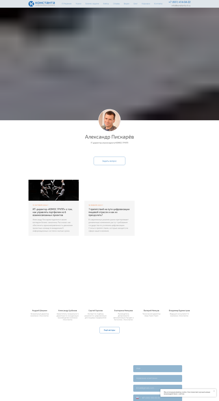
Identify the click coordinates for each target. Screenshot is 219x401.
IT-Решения (67, 4)
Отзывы (116, 4)
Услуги (78, 4)
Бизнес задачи (92, 4)
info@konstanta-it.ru (181, 6)
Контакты (158, 4)
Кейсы (106, 4)
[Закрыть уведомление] (214, 391)
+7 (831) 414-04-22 (180, 2)
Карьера (146, 4)
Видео (126, 4)
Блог (136, 4)
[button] (109, 161)
